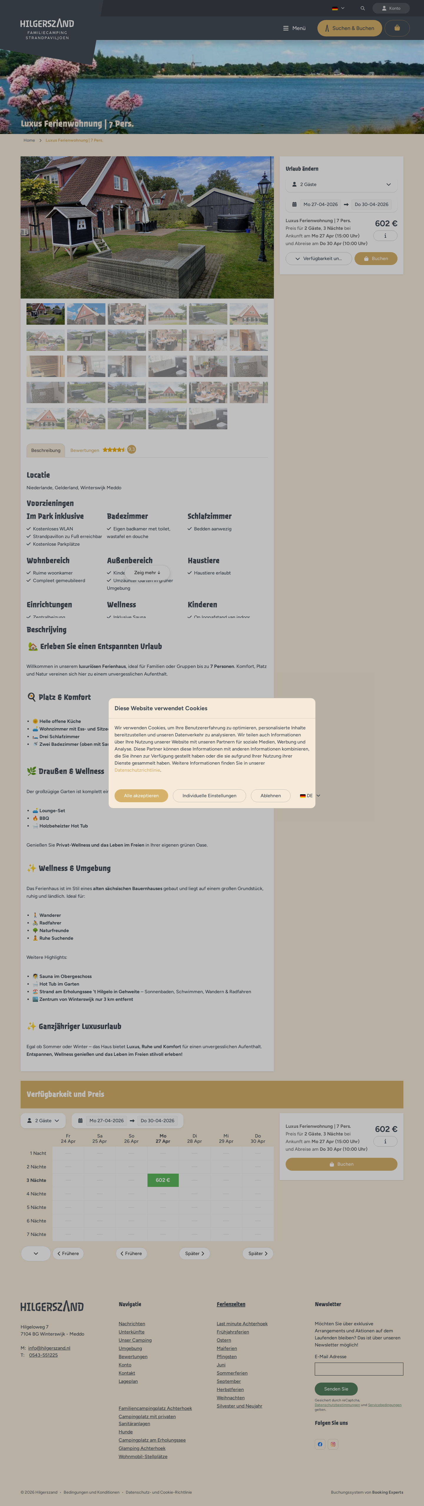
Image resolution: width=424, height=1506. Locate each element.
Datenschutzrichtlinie (137, 770)
